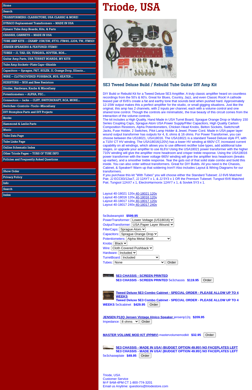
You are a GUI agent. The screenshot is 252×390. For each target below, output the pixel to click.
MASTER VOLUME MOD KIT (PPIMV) (130, 335)
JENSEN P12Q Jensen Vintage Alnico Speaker (138, 317)
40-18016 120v (146, 197)
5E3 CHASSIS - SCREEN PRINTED (142, 276)
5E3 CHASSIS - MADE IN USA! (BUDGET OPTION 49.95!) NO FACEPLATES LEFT (177, 347)
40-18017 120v (146, 201)
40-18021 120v (146, 193)
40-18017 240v (146, 204)
